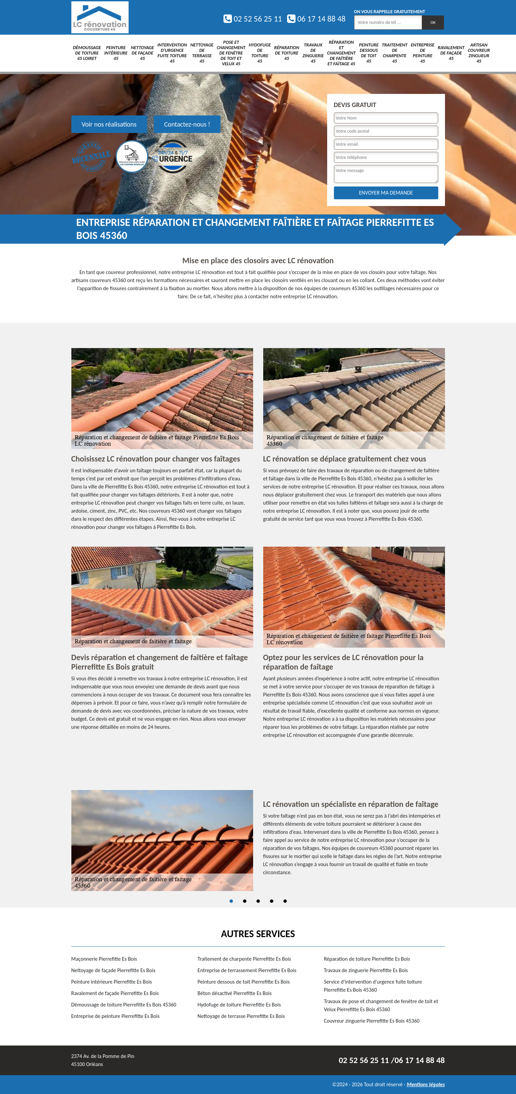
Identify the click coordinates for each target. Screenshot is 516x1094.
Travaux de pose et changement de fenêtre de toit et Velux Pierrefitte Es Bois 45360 (381, 1005)
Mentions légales (426, 1084)
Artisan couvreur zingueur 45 (479, 53)
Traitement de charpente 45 (394, 53)
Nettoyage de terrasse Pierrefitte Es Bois (241, 1016)
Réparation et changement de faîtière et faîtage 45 (341, 53)
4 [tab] (271, 901)
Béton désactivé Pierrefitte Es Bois (235, 993)
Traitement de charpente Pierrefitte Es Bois (244, 959)
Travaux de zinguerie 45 (313, 53)
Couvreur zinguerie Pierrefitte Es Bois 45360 (371, 1021)
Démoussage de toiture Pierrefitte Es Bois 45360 (123, 1004)
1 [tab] (231, 901)
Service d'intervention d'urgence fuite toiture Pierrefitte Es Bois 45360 (373, 986)
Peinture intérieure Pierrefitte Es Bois (111, 982)
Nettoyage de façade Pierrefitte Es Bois (113, 970)
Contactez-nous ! (187, 124)
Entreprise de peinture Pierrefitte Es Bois (115, 1016)
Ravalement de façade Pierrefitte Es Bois (115, 993)
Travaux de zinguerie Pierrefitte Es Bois (366, 970)
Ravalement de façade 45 (451, 53)
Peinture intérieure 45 (116, 53)
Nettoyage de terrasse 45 (201, 53)
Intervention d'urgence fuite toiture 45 (172, 53)
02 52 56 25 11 (252, 19)
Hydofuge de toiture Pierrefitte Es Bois (239, 1004)
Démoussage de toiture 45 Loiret (87, 53)
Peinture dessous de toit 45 (368, 53)
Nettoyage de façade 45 (142, 53)
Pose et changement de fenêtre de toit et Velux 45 (231, 53)
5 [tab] (285, 901)
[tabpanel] (258, 840)
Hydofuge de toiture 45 (260, 53)
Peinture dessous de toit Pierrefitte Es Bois (244, 982)
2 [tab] (244, 901)
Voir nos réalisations (109, 124)
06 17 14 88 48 (316, 19)
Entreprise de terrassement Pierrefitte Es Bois (247, 970)
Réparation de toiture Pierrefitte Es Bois (367, 959)
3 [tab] (258, 901)
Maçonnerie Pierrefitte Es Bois (104, 959)
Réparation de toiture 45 (286, 53)
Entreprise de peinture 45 (422, 53)
